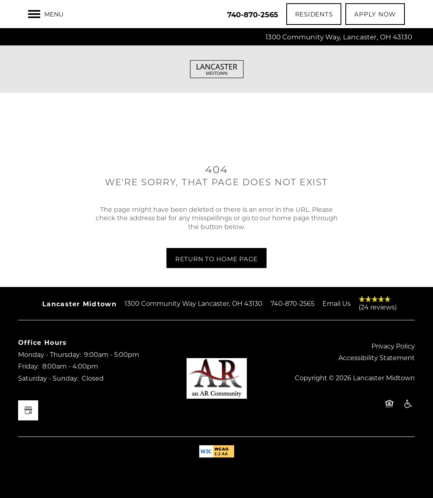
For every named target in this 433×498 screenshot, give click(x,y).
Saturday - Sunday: (48, 378)
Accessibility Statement (377, 357)
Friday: (28, 366)
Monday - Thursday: (49, 354)
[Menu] (46, 14)
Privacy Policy (393, 346)
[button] (314, 14)
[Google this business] (28, 410)
